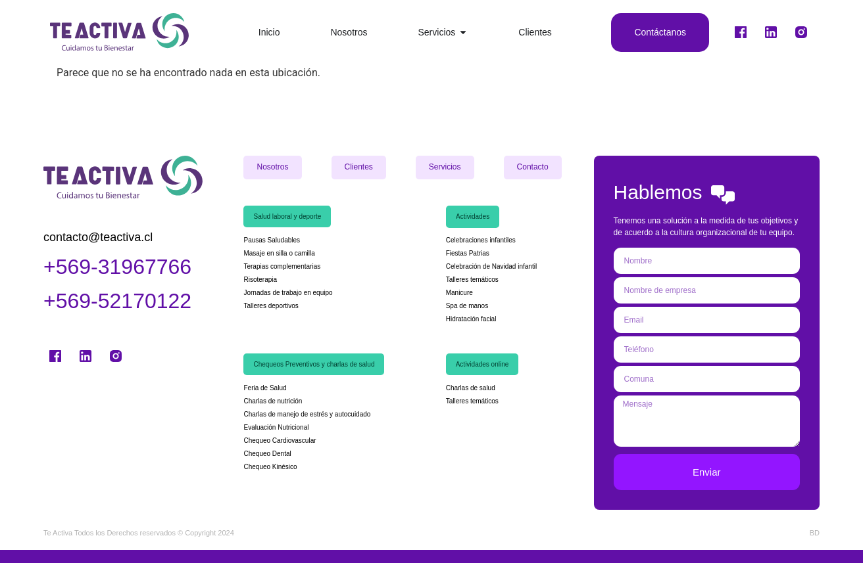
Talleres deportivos (270, 305)
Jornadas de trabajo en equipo (287, 292)
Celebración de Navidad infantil (492, 266)
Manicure (459, 292)
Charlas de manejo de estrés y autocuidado (306, 414)
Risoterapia (260, 279)
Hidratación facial (471, 319)
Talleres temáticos (472, 279)
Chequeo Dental (267, 453)
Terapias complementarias (281, 266)
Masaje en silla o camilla (278, 253)
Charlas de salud (470, 388)
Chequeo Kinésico (271, 466)
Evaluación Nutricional (275, 427)
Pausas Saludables (271, 240)
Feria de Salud (265, 388)
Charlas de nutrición (273, 401)
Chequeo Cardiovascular (280, 440)
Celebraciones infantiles (481, 240)
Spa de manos (467, 305)
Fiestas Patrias (467, 253)
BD (815, 533)
